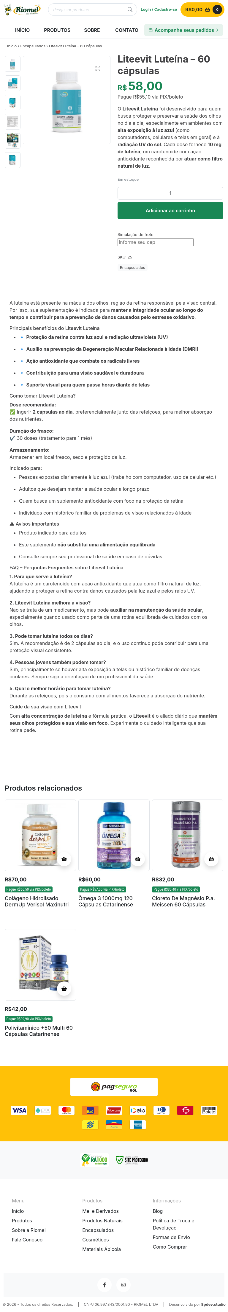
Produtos (22, 1221)
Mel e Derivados (100, 1211)
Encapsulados (32, 46)
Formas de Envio (171, 1237)
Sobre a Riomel (29, 1230)
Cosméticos (95, 1240)
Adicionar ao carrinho (170, 211)
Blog (158, 1211)
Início (12, 46)
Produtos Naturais (102, 1221)
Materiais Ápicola (101, 1249)
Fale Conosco (27, 1240)
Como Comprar (170, 1247)
